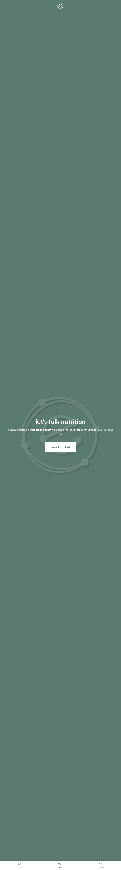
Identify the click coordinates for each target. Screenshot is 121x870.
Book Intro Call (60, 447)
